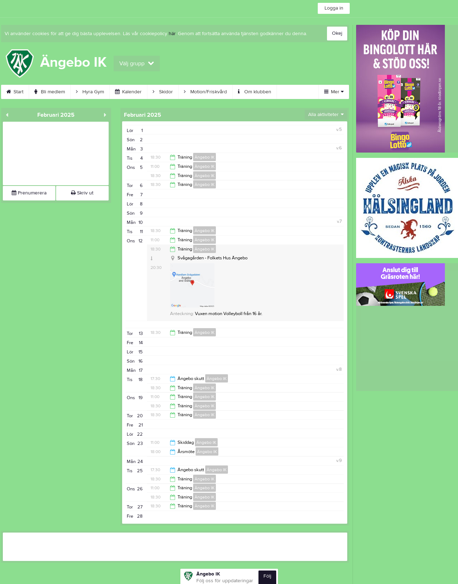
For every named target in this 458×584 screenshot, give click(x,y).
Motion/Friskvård (205, 92)
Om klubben (254, 92)
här (172, 34)
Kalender (128, 92)
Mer (334, 92)
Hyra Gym (90, 92)
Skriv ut (82, 193)
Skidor (163, 92)
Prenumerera (29, 193)
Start (14, 92)
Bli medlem (49, 92)
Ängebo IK (204, 157)
